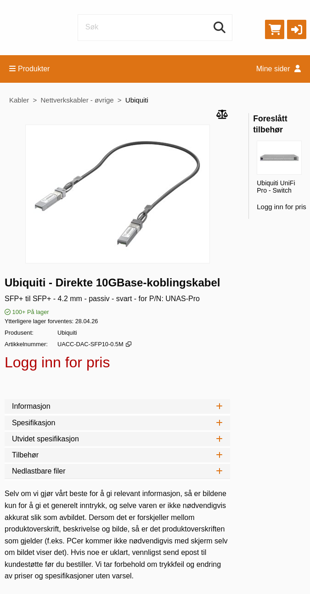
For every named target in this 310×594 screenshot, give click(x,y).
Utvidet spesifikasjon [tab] (117, 439)
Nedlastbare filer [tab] (117, 471)
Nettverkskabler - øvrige (76, 100)
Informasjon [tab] (117, 406)
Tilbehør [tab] (117, 455)
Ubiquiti (136, 100)
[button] (296, 29)
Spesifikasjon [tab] (117, 423)
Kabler (19, 100)
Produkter (29, 69)
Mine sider (278, 69)
